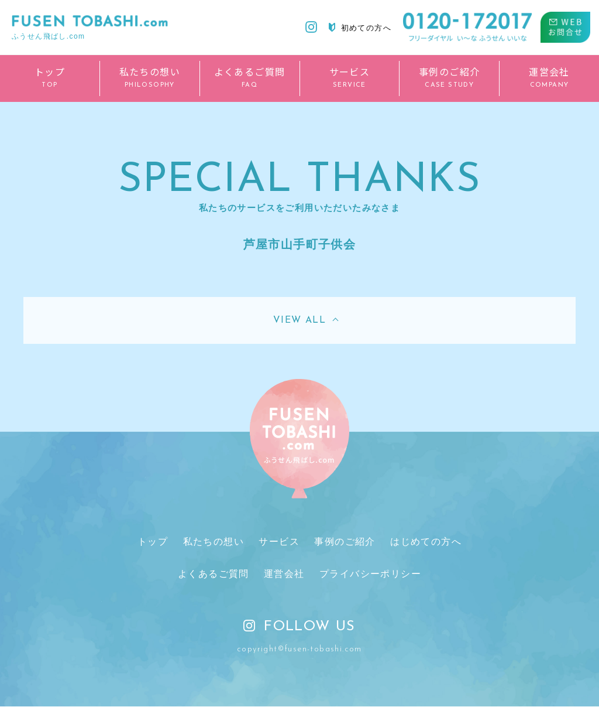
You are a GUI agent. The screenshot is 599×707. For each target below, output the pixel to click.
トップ (152, 542)
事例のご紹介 (344, 542)
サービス (279, 542)
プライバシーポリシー (370, 574)
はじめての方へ (426, 542)
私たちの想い (213, 542)
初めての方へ (360, 27)
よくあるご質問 (213, 574)
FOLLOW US (299, 627)
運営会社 (284, 574)
